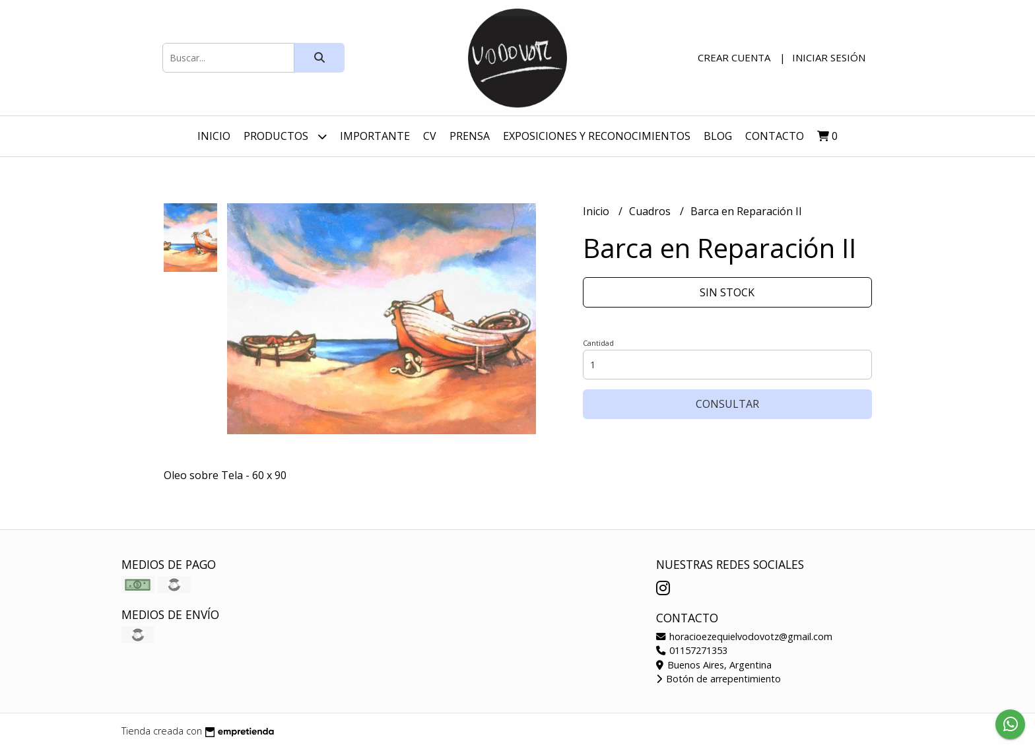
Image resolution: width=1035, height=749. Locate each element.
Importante (375, 136)
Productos (285, 136)
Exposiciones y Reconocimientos (596, 136)
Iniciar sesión (828, 57)
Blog (718, 136)
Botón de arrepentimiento (718, 678)
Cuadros (651, 211)
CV (429, 136)
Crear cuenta (734, 57)
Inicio (213, 136)
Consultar (727, 404)
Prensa (470, 136)
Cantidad (598, 343)
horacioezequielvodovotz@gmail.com (744, 636)
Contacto (774, 136)
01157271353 (691, 650)
